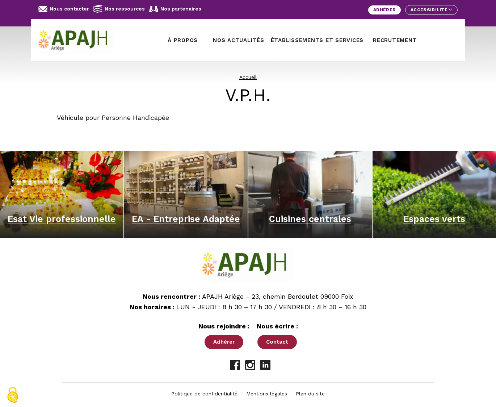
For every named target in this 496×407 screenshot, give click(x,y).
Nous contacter (63, 9)
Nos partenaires (175, 9)
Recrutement (395, 40)
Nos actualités (238, 40)
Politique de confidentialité (204, 393)
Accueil (248, 77)
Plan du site (310, 393)
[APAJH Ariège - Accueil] (78, 40)
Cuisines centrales (310, 219)
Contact (277, 342)
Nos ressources (119, 8)
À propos (183, 40)
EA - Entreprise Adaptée (186, 219)
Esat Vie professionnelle (62, 219)
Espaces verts (434, 219)
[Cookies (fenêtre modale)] (12, 395)
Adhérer (384, 9)
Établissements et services (317, 40)
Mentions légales (266, 393)
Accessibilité (431, 9)
